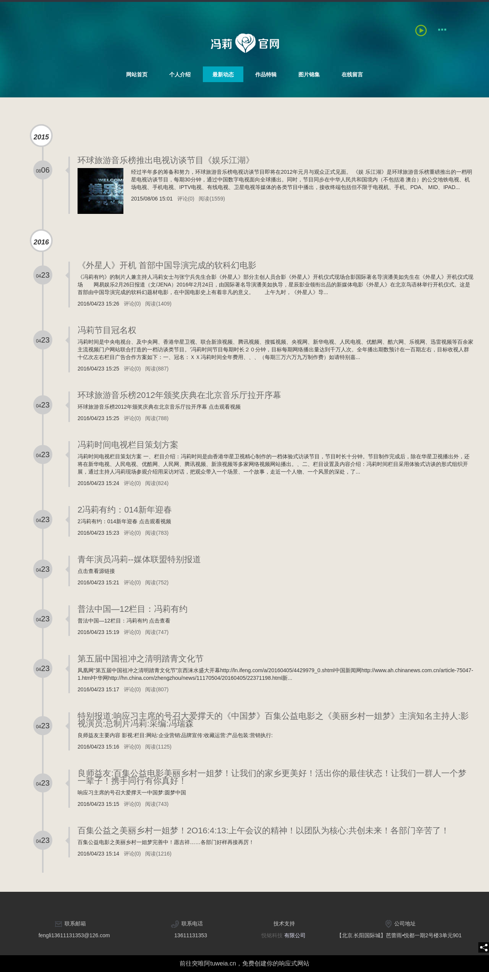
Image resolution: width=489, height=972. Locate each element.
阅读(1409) (158, 304)
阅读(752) (156, 582)
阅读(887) (156, 369)
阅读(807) (156, 689)
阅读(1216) (158, 854)
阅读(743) (156, 804)
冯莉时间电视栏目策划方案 (128, 445)
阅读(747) (156, 632)
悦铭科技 (272, 935)
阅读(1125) (158, 747)
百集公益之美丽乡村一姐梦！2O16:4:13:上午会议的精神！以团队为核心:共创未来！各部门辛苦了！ (263, 830)
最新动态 (223, 74)
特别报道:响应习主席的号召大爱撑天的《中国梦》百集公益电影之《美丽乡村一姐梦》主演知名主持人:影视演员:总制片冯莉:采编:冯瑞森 (273, 719)
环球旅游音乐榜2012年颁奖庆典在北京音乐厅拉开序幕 (179, 395)
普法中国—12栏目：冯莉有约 (133, 609)
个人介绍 (180, 74)
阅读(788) (156, 418)
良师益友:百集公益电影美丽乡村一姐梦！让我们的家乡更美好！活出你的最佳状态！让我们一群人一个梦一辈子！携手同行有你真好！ (272, 777)
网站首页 (136, 74)
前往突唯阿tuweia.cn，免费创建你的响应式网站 (244, 963)
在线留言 (352, 74)
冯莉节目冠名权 (107, 330)
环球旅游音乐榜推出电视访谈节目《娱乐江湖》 (166, 160)
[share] (483, 947)
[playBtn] (423, 29)
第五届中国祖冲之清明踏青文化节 (141, 658)
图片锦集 (309, 74)
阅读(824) (156, 483)
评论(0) (185, 199)
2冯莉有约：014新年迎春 (125, 509)
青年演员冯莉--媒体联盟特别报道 (139, 559)
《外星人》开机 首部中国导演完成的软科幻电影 (167, 265)
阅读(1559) (212, 199)
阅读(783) (156, 533)
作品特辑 (266, 74)
